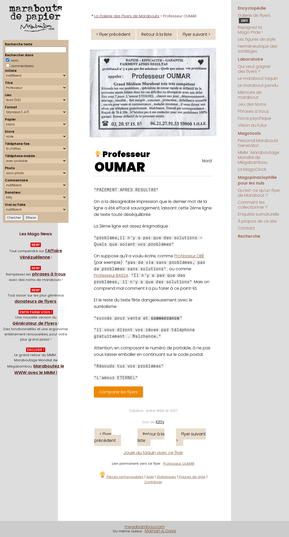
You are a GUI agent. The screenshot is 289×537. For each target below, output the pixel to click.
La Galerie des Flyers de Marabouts (126, 16)
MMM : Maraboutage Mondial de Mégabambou (258, 157)
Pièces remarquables (121, 476)
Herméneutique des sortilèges (257, 48)
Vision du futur (252, 125)
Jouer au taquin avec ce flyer (153, 453)
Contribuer (153, 481)
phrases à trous (49, 274)
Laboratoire (250, 59)
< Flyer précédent (113, 34)
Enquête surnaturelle (258, 214)
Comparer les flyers (118, 392)
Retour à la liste (156, 34)
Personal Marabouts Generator (258, 143)
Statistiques (166, 476)
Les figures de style (257, 39)
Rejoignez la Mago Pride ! (250, 29)
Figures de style (192, 476)
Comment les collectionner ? (253, 204)
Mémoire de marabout (250, 94)
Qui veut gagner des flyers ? (254, 68)
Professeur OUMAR (178, 463)
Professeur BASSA (111, 275)
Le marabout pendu (258, 85)
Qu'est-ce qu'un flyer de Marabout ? (259, 192)
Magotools (249, 133)
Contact (246, 228)
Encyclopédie (252, 8)
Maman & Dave (160, 531)
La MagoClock (252, 169)
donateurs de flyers (35, 301)
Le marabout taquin (258, 78)
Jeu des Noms (252, 104)
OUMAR (120, 167)
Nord (207, 161)
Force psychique (254, 118)
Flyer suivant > (196, 34)
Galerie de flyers (254, 17)
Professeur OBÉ (189, 256)
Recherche (249, 236)
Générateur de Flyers (34, 323)
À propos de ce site (257, 221)
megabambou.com (145, 527)
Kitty (160, 422)
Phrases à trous (253, 111)
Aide (150, 476)
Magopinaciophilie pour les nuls (257, 180)
